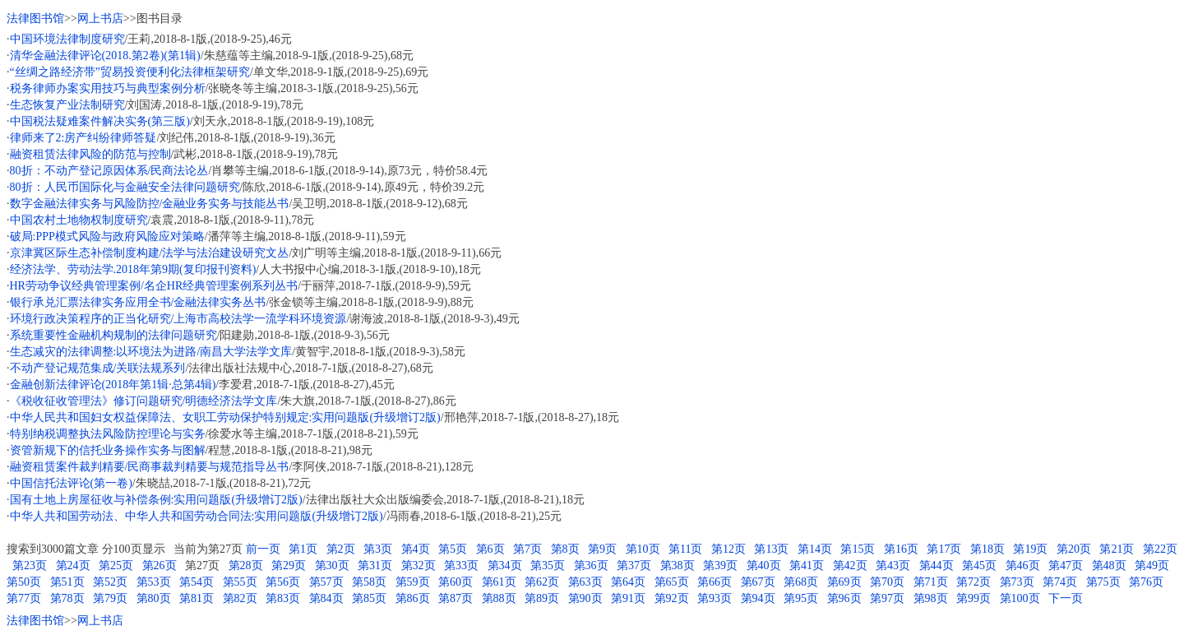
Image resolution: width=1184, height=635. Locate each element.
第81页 (196, 598)
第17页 (944, 549)
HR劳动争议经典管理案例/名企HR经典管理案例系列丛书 (154, 286)
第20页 (1074, 549)
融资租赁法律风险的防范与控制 (90, 154)
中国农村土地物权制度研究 (79, 220)
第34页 (505, 565)
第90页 (585, 598)
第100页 (1020, 598)
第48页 (1109, 565)
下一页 (1065, 598)
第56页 (283, 582)
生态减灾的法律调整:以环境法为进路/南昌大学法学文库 (151, 351)
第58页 (369, 582)
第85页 (369, 598)
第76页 (1146, 582)
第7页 (527, 549)
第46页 (1023, 565)
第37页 (634, 565)
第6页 (490, 549)
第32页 (418, 565)
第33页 (461, 565)
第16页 (901, 549)
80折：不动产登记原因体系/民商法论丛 (109, 171)
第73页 (1017, 582)
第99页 (973, 598)
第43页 (893, 565)
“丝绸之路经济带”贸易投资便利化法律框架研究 (130, 72)
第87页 (455, 598)
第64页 (628, 582)
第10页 (643, 549)
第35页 (547, 565)
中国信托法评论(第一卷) (71, 483)
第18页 (987, 549)
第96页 (844, 598)
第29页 (288, 565)
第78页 (67, 598)
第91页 (628, 598)
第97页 (887, 598)
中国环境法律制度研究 (67, 39)
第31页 (375, 565)
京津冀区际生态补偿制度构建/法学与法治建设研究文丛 (149, 253)
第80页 (153, 598)
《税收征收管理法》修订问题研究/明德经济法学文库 (144, 401)
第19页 (1030, 549)
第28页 (246, 565)
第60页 (455, 582)
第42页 (850, 565)
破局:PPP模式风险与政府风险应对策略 (107, 236)
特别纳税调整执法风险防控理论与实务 (108, 434)
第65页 (671, 582)
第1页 (303, 549)
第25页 (116, 565)
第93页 (714, 598)
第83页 (283, 598)
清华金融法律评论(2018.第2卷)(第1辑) (105, 55)
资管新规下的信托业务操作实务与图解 (108, 450)
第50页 (24, 582)
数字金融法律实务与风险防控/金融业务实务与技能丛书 (149, 203)
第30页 (332, 565)
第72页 (973, 582)
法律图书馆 (35, 18)
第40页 (764, 565)
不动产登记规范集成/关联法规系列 (98, 368)
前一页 (263, 549)
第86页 (412, 598)
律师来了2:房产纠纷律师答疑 (83, 138)
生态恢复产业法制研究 (67, 105)
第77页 (24, 598)
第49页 (1152, 565)
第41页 (806, 565)
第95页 (801, 598)
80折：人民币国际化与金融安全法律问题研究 (125, 187)
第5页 (452, 549)
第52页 (110, 582)
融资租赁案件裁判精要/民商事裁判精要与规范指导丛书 (149, 467)
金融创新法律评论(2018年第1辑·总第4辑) (113, 384)
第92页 (671, 598)
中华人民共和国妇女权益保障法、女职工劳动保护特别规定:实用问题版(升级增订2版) (225, 417)
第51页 (67, 582)
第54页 (196, 582)
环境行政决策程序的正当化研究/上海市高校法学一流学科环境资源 (178, 319)
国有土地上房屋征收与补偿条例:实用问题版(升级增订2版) (156, 500)
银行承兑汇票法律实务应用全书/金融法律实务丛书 (138, 302)
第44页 (936, 565)
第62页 (542, 582)
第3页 (377, 549)
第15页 (857, 549)
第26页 (159, 565)
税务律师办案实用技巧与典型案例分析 (108, 88)
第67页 (758, 582)
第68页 (801, 582)
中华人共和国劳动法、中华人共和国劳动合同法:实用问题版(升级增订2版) (196, 516)
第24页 (73, 565)
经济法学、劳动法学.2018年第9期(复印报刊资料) (133, 269)
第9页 (602, 549)
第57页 (326, 582)
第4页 (415, 549)
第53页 (153, 582)
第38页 (677, 565)
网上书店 (100, 18)
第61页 (499, 582)
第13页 (771, 549)
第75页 (1103, 582)
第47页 (1065, 565)
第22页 (1160, 549)
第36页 (591, 565)
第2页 (340, 549)
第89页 (542, 598)
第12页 (728, 549)
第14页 (815, 549)
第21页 (1116, 549)
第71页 (930, 582)
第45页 (979, 565)
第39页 (720, 565)
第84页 (326, 598)
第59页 (412, 582)
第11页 (685, 549)
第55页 (240, 582)
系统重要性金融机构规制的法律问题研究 (113, 335)
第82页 (240, 598)
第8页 (565, 549)
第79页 (110, 598)
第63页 (585, 582)
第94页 (758, 598)
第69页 (844, 582)
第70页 (887, 582)
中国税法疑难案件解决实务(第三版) (100, 121)
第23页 (29, 565)
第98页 (930, 598)
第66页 (714, 582)
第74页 (1060, 582)
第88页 (499, 598)
